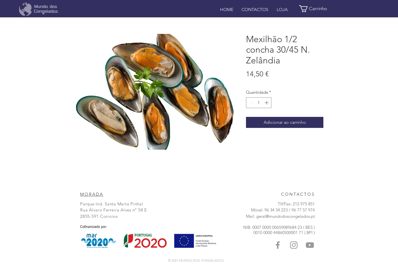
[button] (316, 8)
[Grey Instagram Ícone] (294, 245)
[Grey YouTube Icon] (310, 245)
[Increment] (267, 103)
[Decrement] (250, 103)
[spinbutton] (258, 103)
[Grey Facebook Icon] (278, 245)
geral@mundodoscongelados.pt (285, 216)
